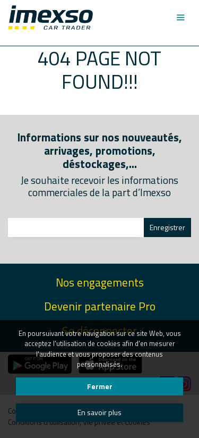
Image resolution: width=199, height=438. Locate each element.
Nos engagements (100, 282)
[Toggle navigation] (180, 17)
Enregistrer (167, 227)
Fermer (100, 386)
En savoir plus (99, 412)
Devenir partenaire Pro (99, 306)
